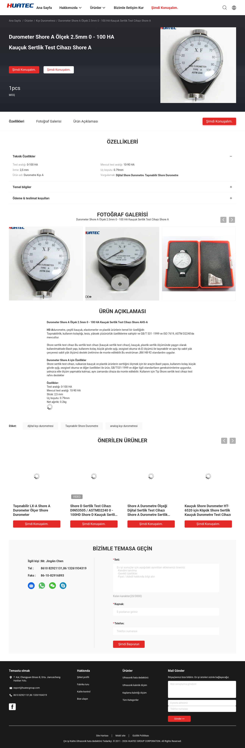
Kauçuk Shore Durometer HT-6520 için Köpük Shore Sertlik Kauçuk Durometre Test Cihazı (208, 510)
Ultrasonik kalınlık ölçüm (134, 685)
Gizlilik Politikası (141, 735)
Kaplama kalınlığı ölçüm (134, 692)
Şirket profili (83, 677)
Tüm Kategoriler (130, 700)
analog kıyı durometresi (124, 425)
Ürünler (28, 20)
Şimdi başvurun (128, 644)
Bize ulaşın (82, 699)
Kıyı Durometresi (45, 20)
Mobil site (120, 735)
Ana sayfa (15, 20)
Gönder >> (179, 718)
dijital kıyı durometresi (40, 425)
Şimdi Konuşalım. (24, 70)
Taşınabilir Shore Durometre (81, 425)
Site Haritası (102, 735)
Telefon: (119, 623)
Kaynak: (119, 604)
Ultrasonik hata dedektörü (135, 677)
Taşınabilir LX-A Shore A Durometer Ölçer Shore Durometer (31, 510)
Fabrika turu (83, 684)
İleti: (117, 559)
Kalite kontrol (83, 691)
